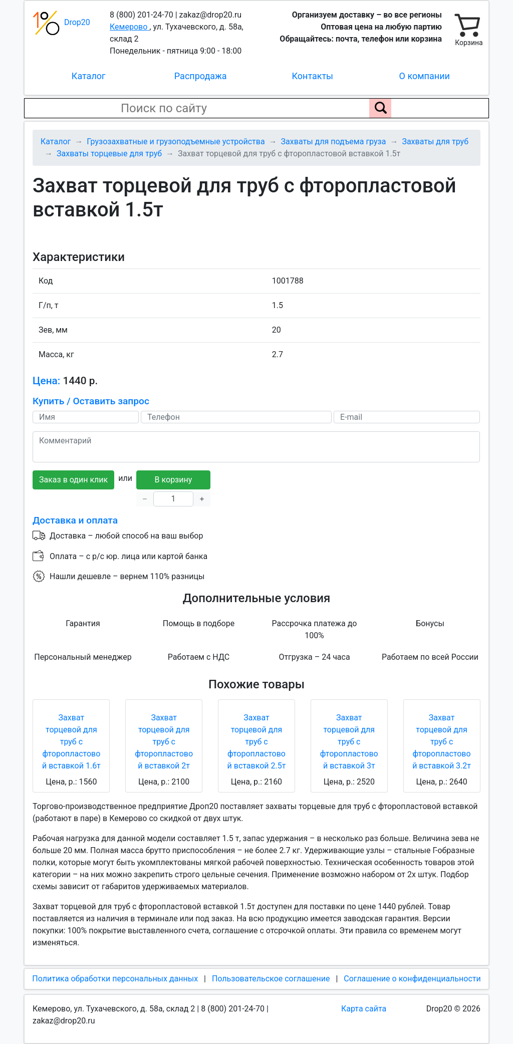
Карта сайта (363, 1008)
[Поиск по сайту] (380, 108)
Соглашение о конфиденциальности (412, 978)
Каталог (89, 76)
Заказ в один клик (73, 479)
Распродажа (200, 76)
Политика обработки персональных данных (115, 978)
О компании (424, 76)
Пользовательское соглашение (271, 978)
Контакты (312, 76)
